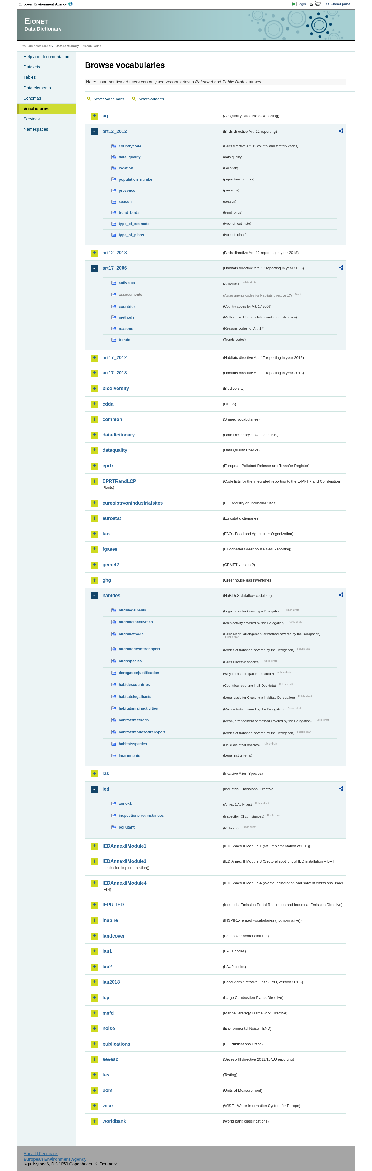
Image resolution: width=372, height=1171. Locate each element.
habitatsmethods (134, 720)
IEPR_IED (113, 904)
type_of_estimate (134, 223)
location (126, 168)
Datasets (32, 67)
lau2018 (111, 982)
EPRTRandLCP (119, 481)
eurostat (112, 518)
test (107, 1074)
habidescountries (134, 684)
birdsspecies (130, 661)
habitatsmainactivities (138, 708)
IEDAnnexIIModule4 (124, 883)
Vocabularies (37, 108)
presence (127, 190)
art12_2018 (115, 252)
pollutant (127, 827)
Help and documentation (46, 56)
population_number (136, 179)
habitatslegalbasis (135, 696)
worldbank (114, 1121)
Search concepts (151, 99)
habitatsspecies (133, 744)
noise (109, 1028)
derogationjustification (139, 673)
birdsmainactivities (136, 622)
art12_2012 (115, 131)
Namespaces (36, 129)
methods (126, 317)
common (112, 419)
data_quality (130, 157)
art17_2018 (115, 372)
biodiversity (116, 388)
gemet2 (111, 564)
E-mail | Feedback (41, 1153)
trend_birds (129, 212)
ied (106, 789)
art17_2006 (115, 268)
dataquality (115, 450)
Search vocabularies (109, 99)
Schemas (32, 98)
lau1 (107, 951)
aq (105, 115)
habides (111, 595)
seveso (110, 1059)
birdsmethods (131, 634)
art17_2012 (115, 357)
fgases (110, 549)
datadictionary (119, 434)
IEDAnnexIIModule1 (124, 846)
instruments (129, 755)
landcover (114, 935)
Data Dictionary (67, 46)
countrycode (130, 146)
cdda (108, 403)
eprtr (108, 465)
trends (124, 339)
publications (116, 1043)
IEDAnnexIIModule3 (124, 861)
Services (32, 119)
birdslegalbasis (132, 610)
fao (106, 533)
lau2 (107, 966)
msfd (108, 1013)
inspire (110, 920)
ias (106, 773)
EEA (47, 4)
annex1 (125, 803)
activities (127, 282)
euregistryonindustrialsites (133, 502)
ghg (107, 580)
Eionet (46, 46)
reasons (126, 328)
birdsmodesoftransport (139, 649)
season (125, 201)
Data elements (37, 87)
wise (108, 1105)
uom (108, 1090)
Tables (30, 77)
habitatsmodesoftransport (142, 732)
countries (127, 306)
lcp (106, 997)
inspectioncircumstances (141, 815)
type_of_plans (131, 235)
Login (302, 4)
